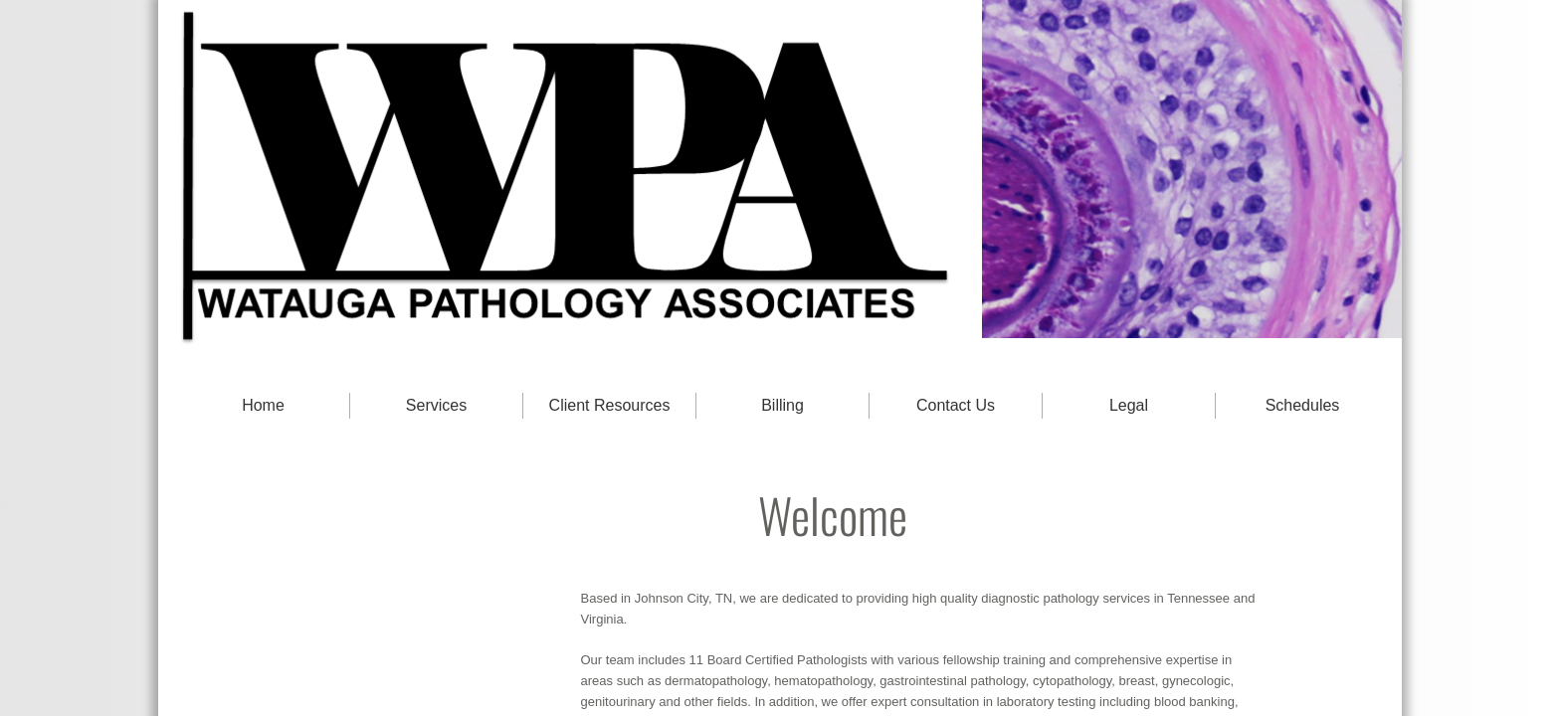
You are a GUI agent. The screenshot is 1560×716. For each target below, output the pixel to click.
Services (436, 405)
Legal (1128, 405)
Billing (782, 405)
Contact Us (955, 405)
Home (263, 405)
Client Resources (610, 405)
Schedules (1303, 405)
